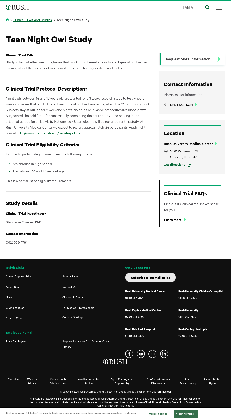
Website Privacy (32, 381)
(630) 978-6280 (188, 336)
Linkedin (164, 354)
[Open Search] (207, 7)
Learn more (173, 219)
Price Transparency (188, 381)
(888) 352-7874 (134, 298)
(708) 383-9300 (134, 336)
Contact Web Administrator (58, 381)
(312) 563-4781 (181, 104)
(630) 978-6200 (135, 317)
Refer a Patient (71, 276)
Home (8, 22)
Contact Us (69, 287)
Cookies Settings (72, 317)
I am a (188, 7)
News (9, 297)
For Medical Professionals (78, 308)
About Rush (13, 287)
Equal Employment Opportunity (122, 381)
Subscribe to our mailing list (150, 277)
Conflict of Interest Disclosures (158, 381)
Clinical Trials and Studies (32, 19)
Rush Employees (16, 341)
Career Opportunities (18, 276)
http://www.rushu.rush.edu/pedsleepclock (48, 133)
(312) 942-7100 (187, 317)
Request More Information (188, 58)
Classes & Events (73, 297)
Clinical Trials (14, 318)
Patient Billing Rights (212, 381)
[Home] (115, 366)
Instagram (152, 354)
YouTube (141, 354)
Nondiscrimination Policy (88, 381)
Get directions (174, 164)
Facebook (129, 354)
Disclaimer (13, 379)
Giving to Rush (15, 308)
